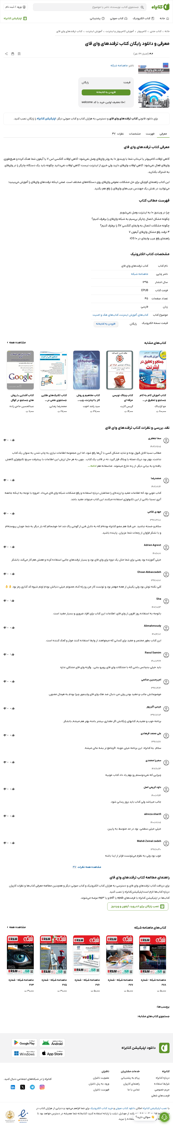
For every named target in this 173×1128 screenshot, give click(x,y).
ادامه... (92, 466)
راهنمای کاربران (131, 1084)
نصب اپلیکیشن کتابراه (155, 1108)
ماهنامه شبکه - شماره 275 (54, 982)
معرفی (163, 134)
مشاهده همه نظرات (86, 867)
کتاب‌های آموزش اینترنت (134, 315)
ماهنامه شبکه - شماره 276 (87, 982)
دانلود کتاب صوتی (125, 1108)
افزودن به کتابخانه (106, 92)
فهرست (150, 134)
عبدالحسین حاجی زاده (22, 406)
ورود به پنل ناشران (99, 1084)
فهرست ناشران (101, 1089)
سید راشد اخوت (91, 406)
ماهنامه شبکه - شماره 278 (153, 982)
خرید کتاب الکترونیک (101, 1108)
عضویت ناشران (101, 1078)
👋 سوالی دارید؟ (145, 1117)
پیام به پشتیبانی (130, 1078)
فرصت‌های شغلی (160, 1095)
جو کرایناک (160, 406)
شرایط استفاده (162, 1084)
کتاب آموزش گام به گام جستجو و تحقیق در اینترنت (153, 398)
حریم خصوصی (162, 1089)
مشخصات (135, 134)
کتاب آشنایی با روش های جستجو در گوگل (22, 398)
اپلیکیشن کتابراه (13, 18)
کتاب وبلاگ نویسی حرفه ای (122, 398)
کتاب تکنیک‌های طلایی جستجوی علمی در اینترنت (54, 398)
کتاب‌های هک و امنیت (105, 315)
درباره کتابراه (163, 1078)
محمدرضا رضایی (58, 406)
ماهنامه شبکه (119, 65)
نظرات (117, 134)
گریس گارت (126, 406)
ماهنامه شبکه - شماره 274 (21, 982)
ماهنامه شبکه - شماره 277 (120, 982)
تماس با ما (133, 1089)
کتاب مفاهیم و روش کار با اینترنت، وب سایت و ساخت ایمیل (88, 398)
